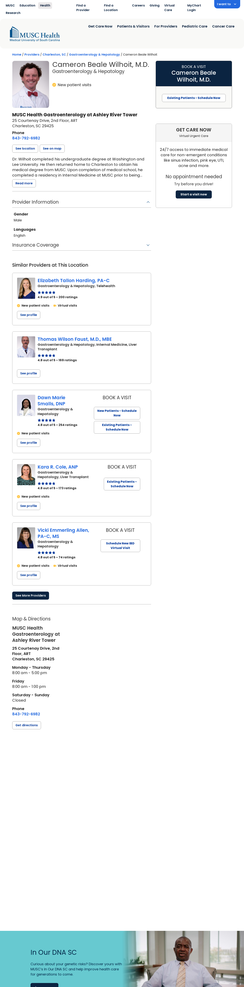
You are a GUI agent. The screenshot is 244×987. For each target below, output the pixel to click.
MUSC (10, 5)
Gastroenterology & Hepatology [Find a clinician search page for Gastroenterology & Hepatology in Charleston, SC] (94, 54)
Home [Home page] (16, 54)
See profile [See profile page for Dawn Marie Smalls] (28, 442)
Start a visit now (193, 194)
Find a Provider (83, 7)
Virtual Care (169, 7)
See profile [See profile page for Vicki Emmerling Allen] (28, 575)
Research (13, 13)
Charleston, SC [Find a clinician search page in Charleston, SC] (54, 54)
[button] (25, 149)
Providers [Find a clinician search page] (31, 54)
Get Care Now (100, 26)
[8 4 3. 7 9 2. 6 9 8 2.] (26, 138)
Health (45, 5)
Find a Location (111, 7)
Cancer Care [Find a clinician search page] (223, 26)
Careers (138, 5)
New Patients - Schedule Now (117, 413)
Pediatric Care (194, 26)
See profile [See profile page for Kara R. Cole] (28, 506)
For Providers (165, 26)
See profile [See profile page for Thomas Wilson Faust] (28, 373)
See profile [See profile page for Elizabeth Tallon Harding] (28, 315)
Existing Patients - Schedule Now (117, 427)
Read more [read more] (24, 183)
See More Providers (30, 595)
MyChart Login (194, 7)
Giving (154, 5)
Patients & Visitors (133, 26)
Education (27, 5)
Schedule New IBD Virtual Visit (120, 545)
